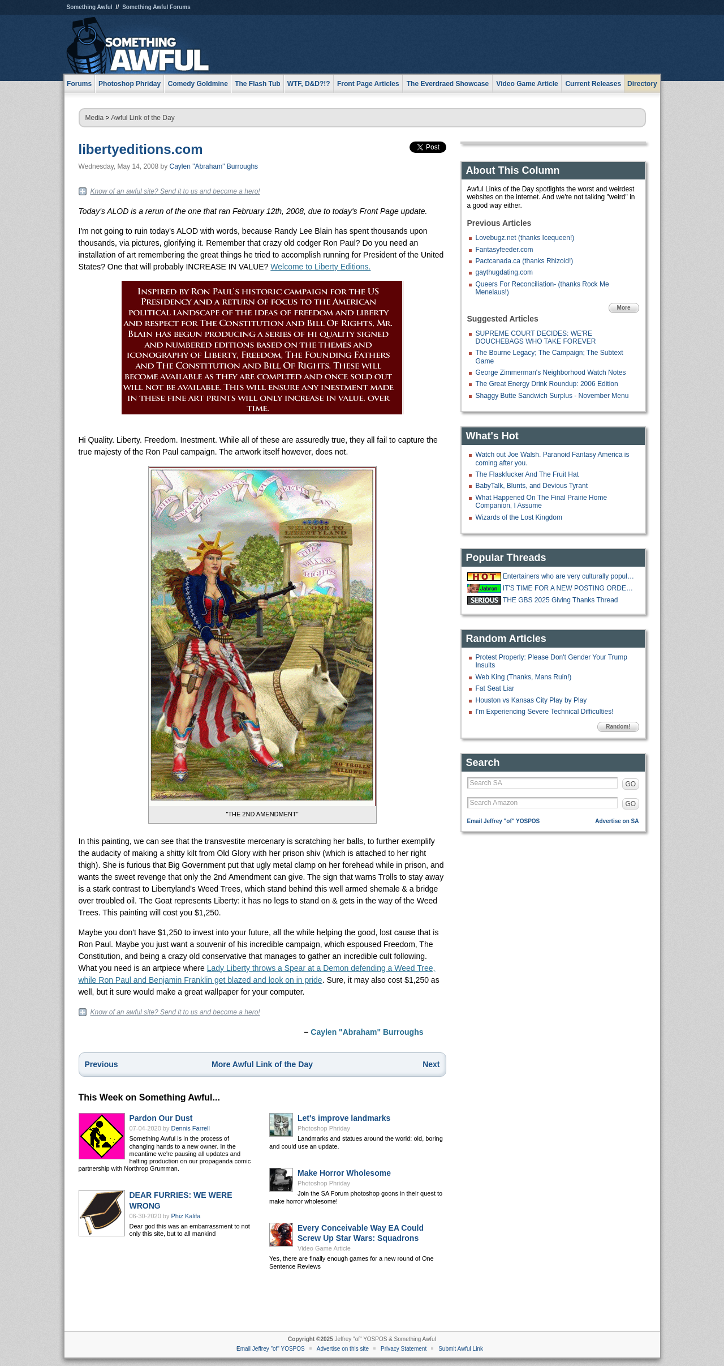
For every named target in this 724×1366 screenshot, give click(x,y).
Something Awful (90, 7)
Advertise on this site (343, 1349)
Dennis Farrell (190, 1128)
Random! (618, 726)
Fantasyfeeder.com (504, 250)
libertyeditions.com (141, 149)
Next (431, 1064)
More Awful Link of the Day (262, 1064)
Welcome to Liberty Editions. (320, 266)
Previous (101, 1064)
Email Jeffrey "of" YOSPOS (503, 821)
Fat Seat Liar (495, 688)
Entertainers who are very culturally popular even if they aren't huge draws (569, 576)
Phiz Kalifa (186, 1216)
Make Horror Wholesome (344, 1172)
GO (631, 784)
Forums (79, 84)
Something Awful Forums (156, 7)
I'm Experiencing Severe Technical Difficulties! (545, 712)
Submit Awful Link (460, 1349)
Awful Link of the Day (143, 118)
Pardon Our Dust (161, 1118)
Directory (642, 84)
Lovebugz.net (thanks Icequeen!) (525, 238)
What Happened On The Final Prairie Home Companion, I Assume (541, 501)
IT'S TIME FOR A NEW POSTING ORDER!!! (569, 588)
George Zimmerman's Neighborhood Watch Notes (551, 372)
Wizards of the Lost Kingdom (519, 517)
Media (94, 118)
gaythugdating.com (504, 272)
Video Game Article (324, 1248)
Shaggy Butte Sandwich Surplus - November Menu (552, 396)
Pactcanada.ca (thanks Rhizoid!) (525, 261)
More (624, 308)
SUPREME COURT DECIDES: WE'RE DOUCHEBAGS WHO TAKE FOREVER (536, 337)
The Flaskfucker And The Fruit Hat (527, 474)
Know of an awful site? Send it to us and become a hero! (175, 191)
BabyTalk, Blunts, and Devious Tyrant (532, 486)
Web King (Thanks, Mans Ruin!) (524, 677)
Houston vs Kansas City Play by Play (531, 700)
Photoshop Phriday (324, 1128)
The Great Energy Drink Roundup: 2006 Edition (547, 384)
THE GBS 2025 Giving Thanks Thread (560, 600)
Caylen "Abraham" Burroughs (214, 166)
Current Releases (593, 84)
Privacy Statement (403, 1349)
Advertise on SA (617, 821)
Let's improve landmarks (344, 1118)
